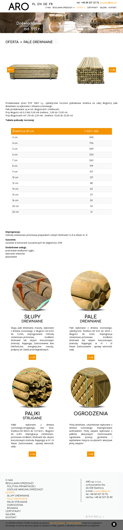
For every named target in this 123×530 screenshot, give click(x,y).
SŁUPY (32, 316)
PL (34, 4)
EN (39, 4)
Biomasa (12, 508)
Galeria (103, 8)
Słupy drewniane (18, 496)
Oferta (80, 8)
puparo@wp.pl (102, 491)
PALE (91, 316)
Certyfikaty (92, 8)
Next (112, 69)
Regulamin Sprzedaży (64, 8)
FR (51, 4)
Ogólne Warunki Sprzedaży (25, 489)
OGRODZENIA (91, 413)
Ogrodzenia (15, 505)
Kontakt (113, 8)
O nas (9, 480)
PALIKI (32, 413)
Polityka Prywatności (21, 486)
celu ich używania (57, 523)
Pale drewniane (17, 499)
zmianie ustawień (73, 523)
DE (45, 4)
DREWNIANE (32, 321)
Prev (10, 69)
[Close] (114, 524)
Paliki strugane (17, 502)
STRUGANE (32, 418)
